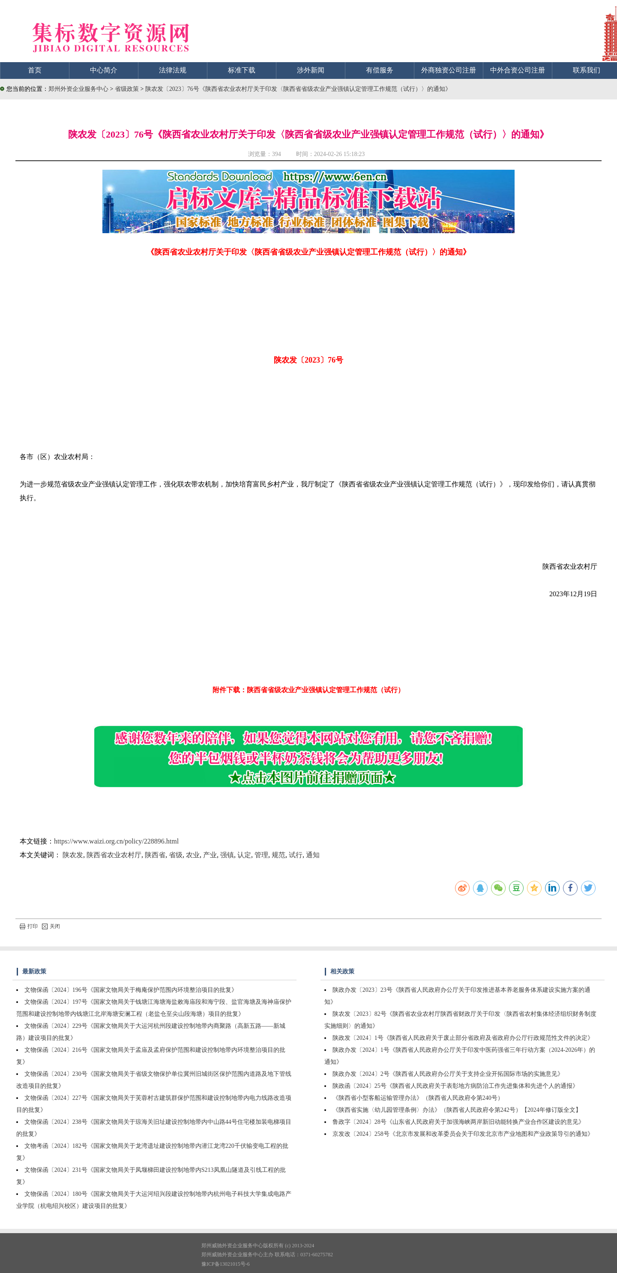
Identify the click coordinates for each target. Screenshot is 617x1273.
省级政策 (128, 89)
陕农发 (73, 855)
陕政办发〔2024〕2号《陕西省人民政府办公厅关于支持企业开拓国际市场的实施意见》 (447, 1074)
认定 (244, 855)
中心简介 (103, 70)
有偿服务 (379, 70)
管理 (261, 855)
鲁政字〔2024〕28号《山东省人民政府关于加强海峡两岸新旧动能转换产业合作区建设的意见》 (458, 1122)
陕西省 (155, 855)
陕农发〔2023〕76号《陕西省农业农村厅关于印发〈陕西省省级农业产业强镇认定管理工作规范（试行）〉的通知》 (298, 89)
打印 (29, 926)
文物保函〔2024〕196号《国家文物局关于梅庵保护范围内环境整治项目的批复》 (130, 990)
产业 (210, 855)
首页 (35, 70)
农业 (193, 855)
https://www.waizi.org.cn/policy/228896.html (116, 841)
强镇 (227, 855)
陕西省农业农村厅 (114, 855)
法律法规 (172, 70)
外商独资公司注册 (448, 70)
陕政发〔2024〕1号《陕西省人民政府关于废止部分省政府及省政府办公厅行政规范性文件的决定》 (462, 1038)
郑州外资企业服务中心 (78, 89)
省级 (176, 855)
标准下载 (241, 70)
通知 (313, 855)
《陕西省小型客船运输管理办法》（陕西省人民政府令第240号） (417, 1098)
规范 (278, 855)
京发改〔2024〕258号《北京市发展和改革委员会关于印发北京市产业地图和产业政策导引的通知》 (462, 1134)
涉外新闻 (310, 70)
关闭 (51, 926)
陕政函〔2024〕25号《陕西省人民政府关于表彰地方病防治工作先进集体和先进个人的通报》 (455, 1086)
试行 (296, 855)
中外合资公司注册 (517, 70)
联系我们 (586, 70)
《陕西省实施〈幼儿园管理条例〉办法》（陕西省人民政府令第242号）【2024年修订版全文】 (456, 1110)
